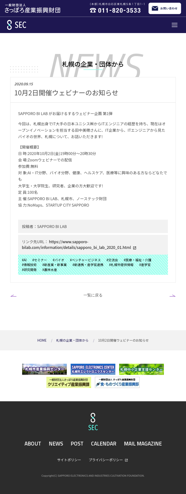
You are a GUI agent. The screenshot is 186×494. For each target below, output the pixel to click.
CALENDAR (103, 444)
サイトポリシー (69, 459)
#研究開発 (29, 269)
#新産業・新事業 (54, 264)
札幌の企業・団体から (72, 340)
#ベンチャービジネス (85, 259)
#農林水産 (49, 269)
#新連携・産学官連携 (88, 264)
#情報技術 (29, 264)
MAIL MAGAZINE (143, 444)
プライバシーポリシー (106, 459)
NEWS (56, 444)
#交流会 (112, 259)
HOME (42, 340)
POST (77, 444)
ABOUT (32, 444)
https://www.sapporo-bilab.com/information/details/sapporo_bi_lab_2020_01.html (77, 244)
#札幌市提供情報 (121, 264)
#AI (24, 259)
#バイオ (58, 259)
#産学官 (145, 264)
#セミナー (39, 259)
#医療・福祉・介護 (137, 259)
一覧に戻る (93, 295)
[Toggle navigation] (174, 25)
